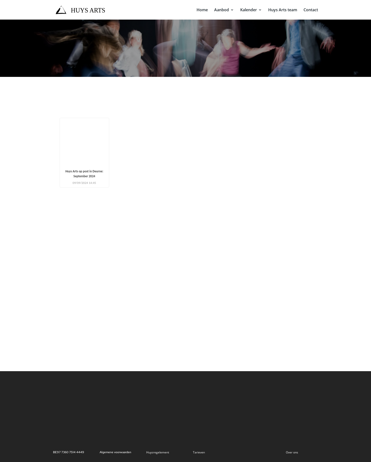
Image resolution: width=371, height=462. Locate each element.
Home (202, 10)
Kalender (248, 10)
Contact (311, 10)
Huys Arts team (282, 10)
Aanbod (221, 10)
